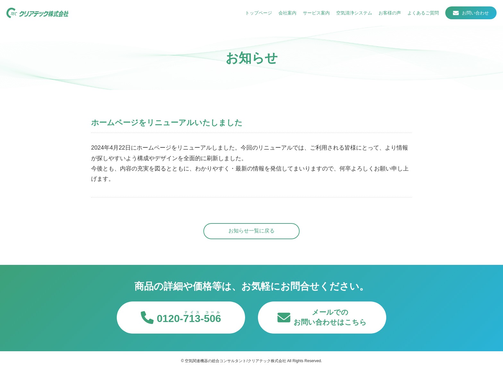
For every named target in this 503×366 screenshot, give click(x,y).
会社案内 (287, 12)
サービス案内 (316, 12)
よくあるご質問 (423, 12)
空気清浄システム (354, 12)
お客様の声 (390, 12)
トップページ (258, 12)
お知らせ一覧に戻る (251, 230)
